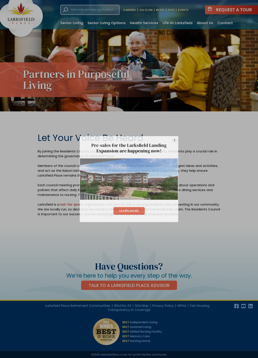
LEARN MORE (129, 210)
